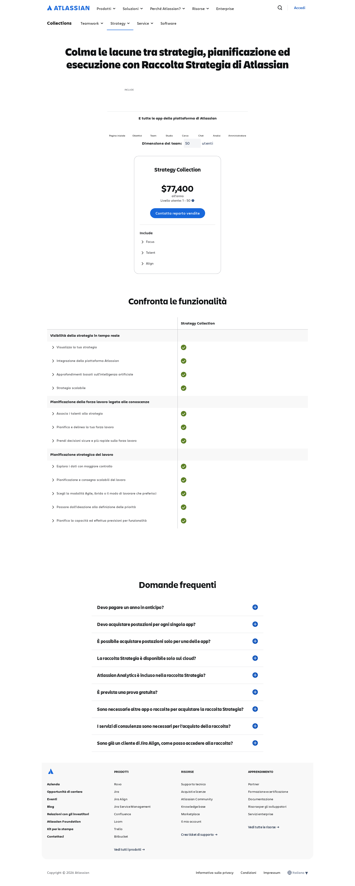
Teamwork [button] (92, 23)
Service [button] (145, 23)
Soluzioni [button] (133, 8)
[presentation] (192, 200)
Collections (59, 23)
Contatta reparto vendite (178, 213)
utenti (207, 143)
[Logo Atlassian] (68, 8)
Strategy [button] (120, 23)
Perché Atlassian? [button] (167, 8)
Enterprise (225, 8)
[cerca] (291, 8)
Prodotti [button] (106, 8)
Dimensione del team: (162, 143)
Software (168, 23)
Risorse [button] (200, 8)
